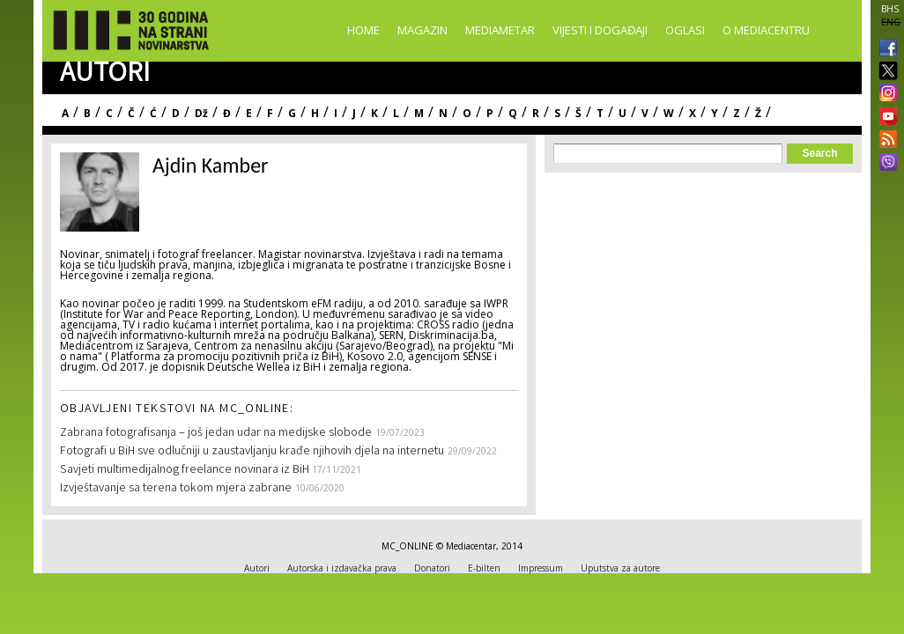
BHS (890, 9)
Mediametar (500, 30)
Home (363, 30)
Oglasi (685, 30)
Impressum (540, 568)
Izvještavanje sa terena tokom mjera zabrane (176, 489)
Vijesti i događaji (600, 30)
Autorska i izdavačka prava (341, 568)
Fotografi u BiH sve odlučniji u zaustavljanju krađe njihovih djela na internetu (252, 452)
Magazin (422, 30)
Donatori (432, 568)
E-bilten (484, 568)
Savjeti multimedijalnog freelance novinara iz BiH (186, 470)
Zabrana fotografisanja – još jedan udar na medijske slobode (216, 433)
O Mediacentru (766, 30)
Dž (201, 113)
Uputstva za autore (620, 568)
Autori (257, 568)
